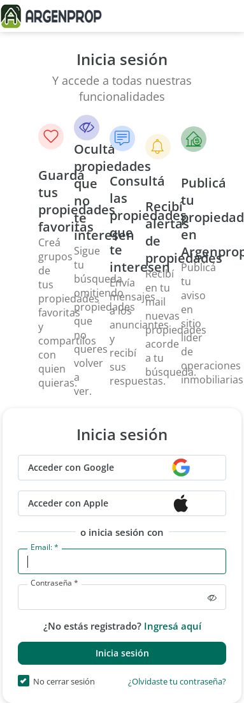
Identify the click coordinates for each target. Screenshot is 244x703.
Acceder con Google (71, 467)
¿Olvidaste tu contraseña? (177, 682)
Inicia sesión (122, 653)
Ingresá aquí (172, 625)
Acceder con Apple (68, 503)
